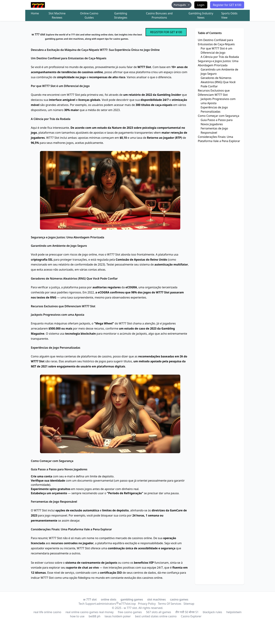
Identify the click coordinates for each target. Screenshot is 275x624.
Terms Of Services (169, 604)
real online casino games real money (89, 612)
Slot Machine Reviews (57, 15)
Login (200, 5)
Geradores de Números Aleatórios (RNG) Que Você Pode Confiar (218, 82)
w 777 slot (90, 599)
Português (182, 4)
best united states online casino (156, 616)
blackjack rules (212, 612)
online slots (108, 599)
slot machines (156, 599)
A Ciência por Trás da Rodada (220, 57)
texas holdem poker (118, 616)
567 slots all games (158, 612)
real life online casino (47, 612)
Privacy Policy (147, 604)
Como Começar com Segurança (218, 116)
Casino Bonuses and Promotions (159, 15)
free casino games (130, 612)
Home (35, 13)
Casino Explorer (191, 616)
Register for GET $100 (227, 5)
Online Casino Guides (89, 15)
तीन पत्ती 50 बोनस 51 (187, 612)
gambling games (131, 599)
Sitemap (188, 604)
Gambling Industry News (201, 15)
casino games (179, 599)
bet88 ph (94, 616)
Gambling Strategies (120, 15)
